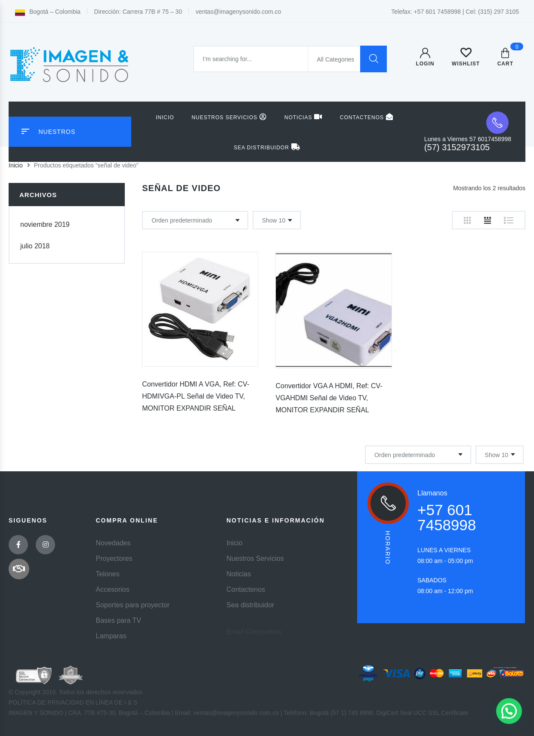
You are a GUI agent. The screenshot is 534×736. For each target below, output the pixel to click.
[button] (509, 711)
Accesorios (113, 589)
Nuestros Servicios (229, 117)
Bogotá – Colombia (47, 11)
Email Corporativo (253, 631)
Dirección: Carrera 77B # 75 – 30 (138, 11)
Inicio (165, 117)
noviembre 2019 (45, 224)
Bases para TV (119, 620)
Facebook (18, 544)
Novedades (113, 543)
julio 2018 (35, 246)
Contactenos (366, 117)
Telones (108, 574)
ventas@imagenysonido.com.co (238, 11)
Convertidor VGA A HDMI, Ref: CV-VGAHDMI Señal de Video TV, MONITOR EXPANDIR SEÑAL (328, 398)
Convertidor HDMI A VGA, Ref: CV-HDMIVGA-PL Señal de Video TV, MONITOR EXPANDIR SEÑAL (195, 396)
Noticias (303, 117)
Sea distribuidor (267, 147)
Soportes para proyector (133, 605)
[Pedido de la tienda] (195, 220)
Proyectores (114, 558)
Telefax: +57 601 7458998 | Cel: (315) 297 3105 (455, 11)
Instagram (46, 544)
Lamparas (111, 636)
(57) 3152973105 (457, 147)
